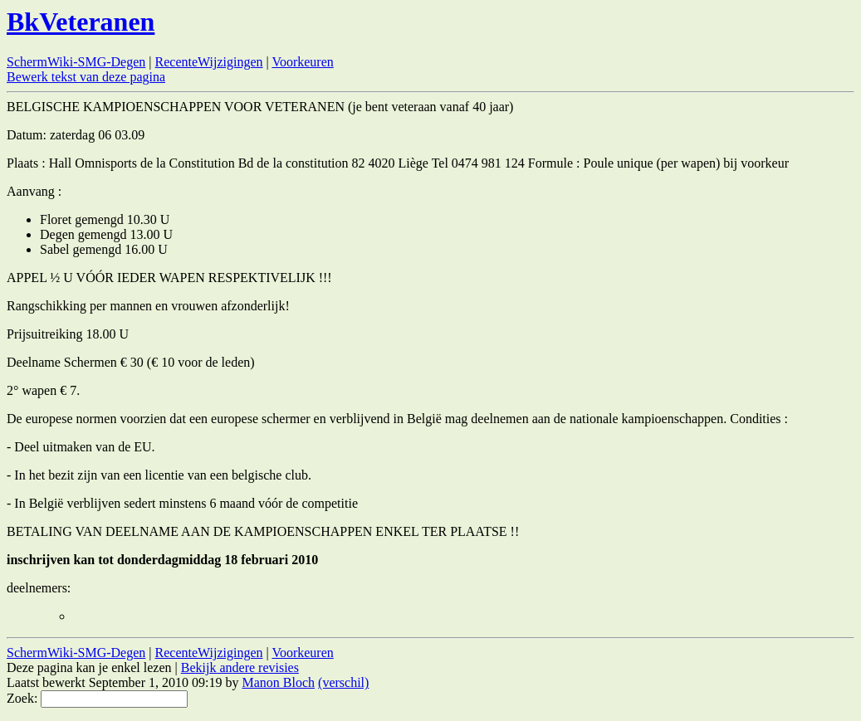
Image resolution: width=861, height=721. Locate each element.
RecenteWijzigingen (209, 62)
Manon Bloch (279, 682)
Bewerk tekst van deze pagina (86, 77)
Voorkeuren (302, 62)
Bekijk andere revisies (240, 667)
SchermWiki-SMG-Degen (76, 62)
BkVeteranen (80, 22)
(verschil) (343, 682)
